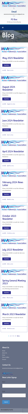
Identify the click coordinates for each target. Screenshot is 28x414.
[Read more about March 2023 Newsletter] (6, 323)
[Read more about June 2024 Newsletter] (6, 129)
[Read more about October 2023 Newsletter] (6, 228)
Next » (18, 336)
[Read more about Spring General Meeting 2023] (6, 292)
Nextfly (11, 410)
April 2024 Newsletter (13, 151)
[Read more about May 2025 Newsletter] (6, 65)
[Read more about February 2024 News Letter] (6, 194)
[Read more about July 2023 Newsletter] (6, 258)
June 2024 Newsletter (13, 120)
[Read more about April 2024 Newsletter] (6, 160)
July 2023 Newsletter (12, 249)
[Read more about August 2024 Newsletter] (6, 99)
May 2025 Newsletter (13, 58)
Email (14, 11)
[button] (2, 27)
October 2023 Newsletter (9, 217)
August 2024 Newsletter (8, 88)
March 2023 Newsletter (14, 314)
